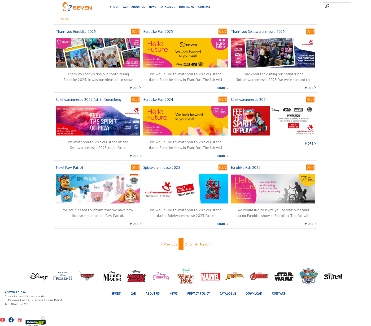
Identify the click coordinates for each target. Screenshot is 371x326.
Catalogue (167, 6)
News (152, 6)
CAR (125, 6)
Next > (205, 244)
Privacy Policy (198, 294)
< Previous (169, 244)
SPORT (114, 6)
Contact (204, 6)
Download (186, 6)
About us (138, 6)
